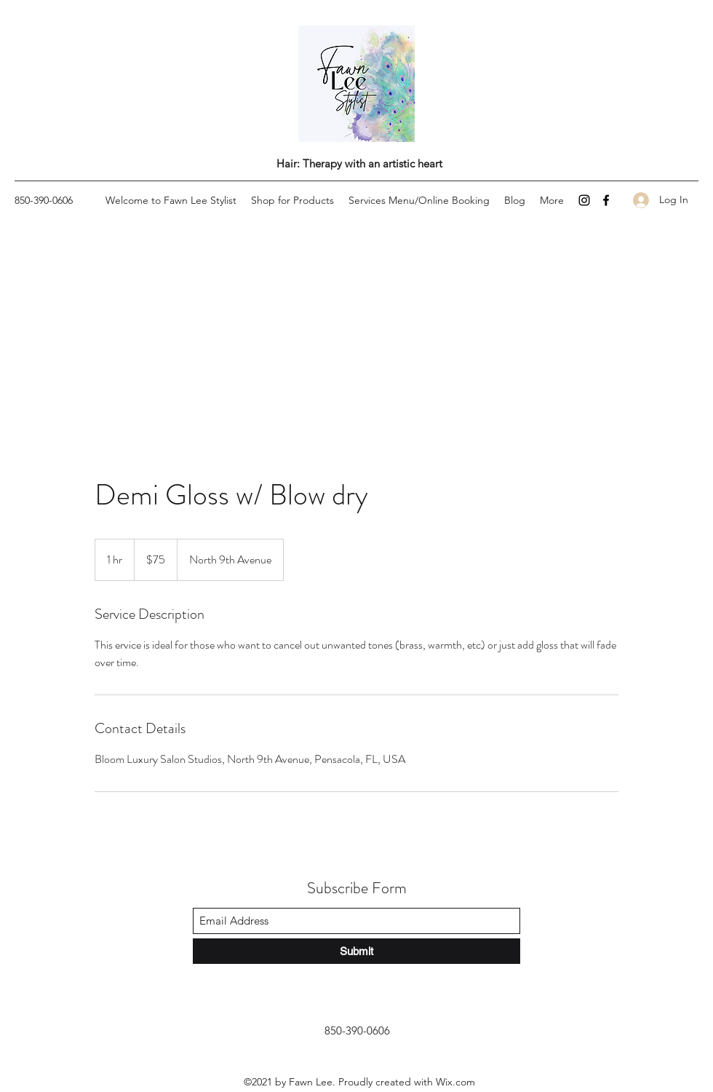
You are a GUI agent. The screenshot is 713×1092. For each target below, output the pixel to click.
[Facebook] (606, 200)
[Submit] (356, 951)
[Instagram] (584, 200)
